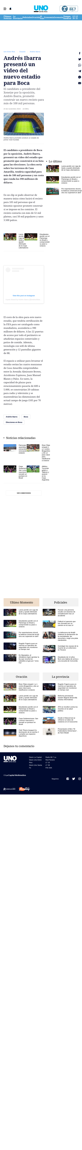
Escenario (58, 17)
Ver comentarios (24, 493)
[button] (5, 9)
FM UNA (49, 768)
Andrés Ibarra (35, 51)
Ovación (36, 17)
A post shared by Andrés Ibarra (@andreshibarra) (24, 300)
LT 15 (77, 17)
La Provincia (18, 17)
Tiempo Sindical (67, 17)
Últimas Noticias (8, 17)
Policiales (27, 17)
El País (42, 17)
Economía (49, 17)
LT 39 (74, 17)
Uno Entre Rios (9, 51)
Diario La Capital (35, 757)
